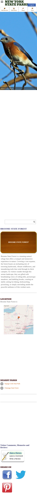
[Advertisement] (18, 424)
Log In (32, 5)
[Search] (19, 222)
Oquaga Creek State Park (12, 384)
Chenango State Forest (12, 388)
